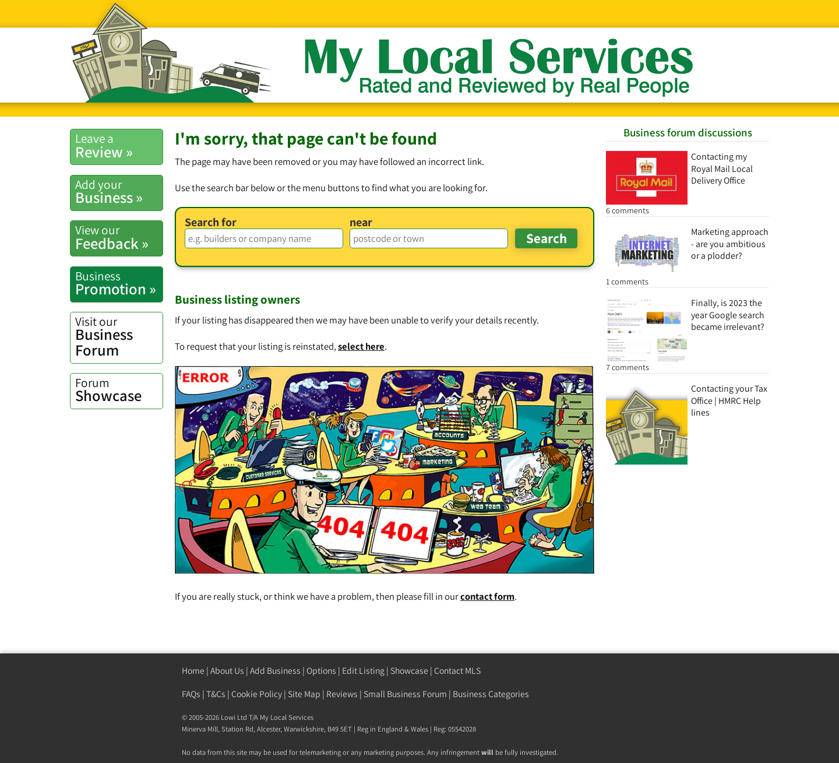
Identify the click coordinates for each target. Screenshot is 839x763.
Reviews (342, 693)
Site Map (304, 693)
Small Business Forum (405, 693)
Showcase (119, 390)
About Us (227, 670)
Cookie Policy (256, 693)
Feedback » (119, 237)
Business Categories (491, 693)
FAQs (191, 693)
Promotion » (119, 283)
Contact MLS (457, 670)
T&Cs (215, 693)
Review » (119, 145)
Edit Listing (363, 670)
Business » (119, 192)
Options (321, 670)
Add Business (275, 670)
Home (193, 670)
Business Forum (119, 336)
